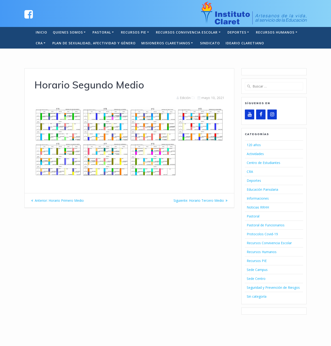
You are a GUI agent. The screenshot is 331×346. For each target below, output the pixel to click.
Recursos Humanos (275, 32)
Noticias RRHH (258, 207)
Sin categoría (256, 296)
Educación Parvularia (262, 189)
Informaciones (258, 198)
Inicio (41, 32)
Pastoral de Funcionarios (266, 225)
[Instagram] (272, 114)
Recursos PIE (133, 32)
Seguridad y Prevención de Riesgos (273, 287)
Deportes (236, 32)
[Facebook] (261, 114)
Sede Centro (256, 278)
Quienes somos (68, 32)
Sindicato (210, 43)
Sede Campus (257, 269)
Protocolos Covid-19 (262, 234)
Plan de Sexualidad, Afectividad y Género (94, 43)
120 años (254, 145)
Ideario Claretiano (245, 43)
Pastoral (101, 32)
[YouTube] (249, 114)
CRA (39, 43)
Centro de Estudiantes (263, 162)
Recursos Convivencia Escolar (187, 32)
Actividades (255, 154)
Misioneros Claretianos (165, 43)
